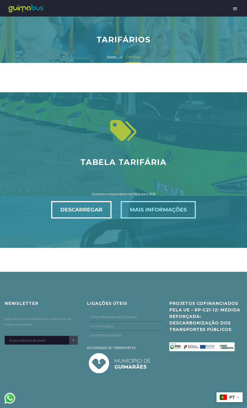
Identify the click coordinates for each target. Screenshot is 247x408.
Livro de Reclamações (106, 335)
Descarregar (81, 210)
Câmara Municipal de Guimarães (113, 317)
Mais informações (158, 210)
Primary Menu (235, 8)
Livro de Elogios (101, 326)
